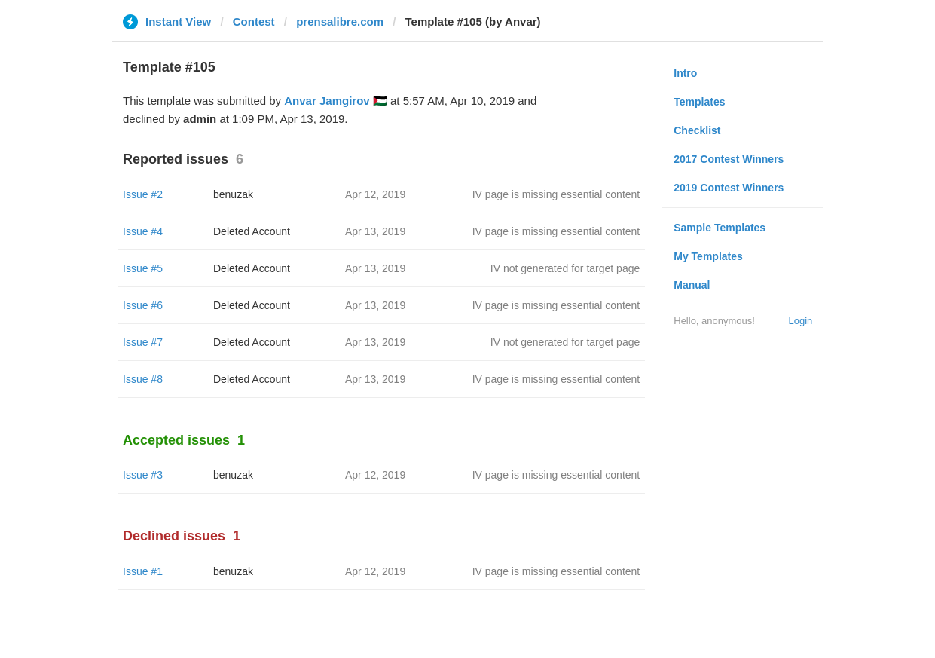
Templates (699, 102)
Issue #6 (143, 305)
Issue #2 (143, 194)
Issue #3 (143, 475)
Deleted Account (251, 231)
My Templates (708, 256)
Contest (254, 21)
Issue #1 (143, 571)
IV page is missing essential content (556, 194)
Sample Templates (719, 228)
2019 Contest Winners (729, 188)
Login (800, 320)
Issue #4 (143, 231)
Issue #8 (143, 379)
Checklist (697, 130)
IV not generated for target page (565, 268)
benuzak (233, 194)
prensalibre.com (339, 21)
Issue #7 (143, 342)
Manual (692, 285)
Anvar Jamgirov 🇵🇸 (335, 100)
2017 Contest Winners (729, 159)
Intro (685, 73)
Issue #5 (143, 268)
